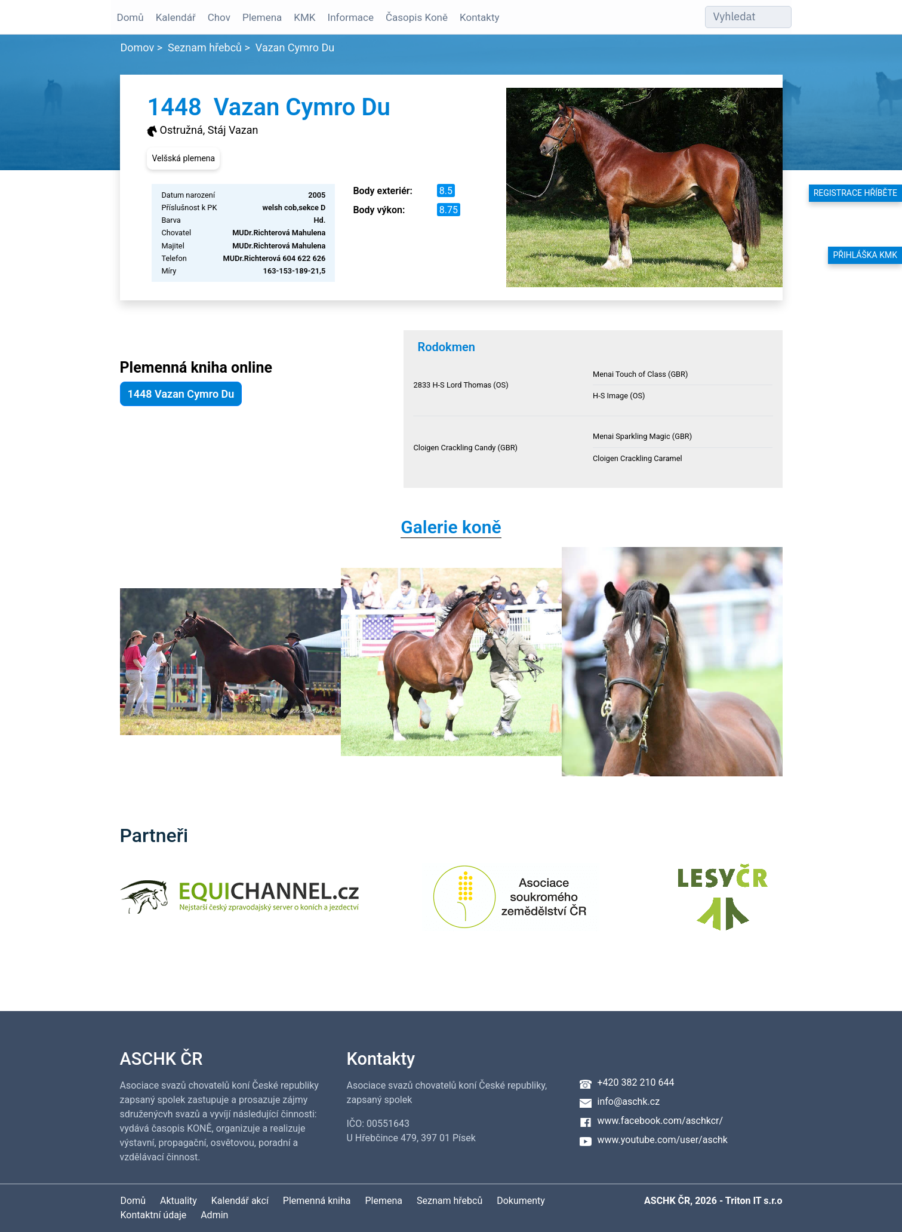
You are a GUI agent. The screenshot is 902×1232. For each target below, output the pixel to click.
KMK (304, 17)
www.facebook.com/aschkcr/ (661, 1120)
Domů (130, 17)
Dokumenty (521, 1200)
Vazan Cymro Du (294, 47)
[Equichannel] (239, 904)
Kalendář (176, 17)
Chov (219, 17)
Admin (214, 1215)
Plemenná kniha (317, 1200)
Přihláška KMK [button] (865, 255)
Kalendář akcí (240, 1200)
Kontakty (480, 17)
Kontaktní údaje (154, 1215)
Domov (138, 47)
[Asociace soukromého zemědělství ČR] (510, 904)
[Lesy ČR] (723, 904)
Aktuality (178, 1200)
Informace (351, 17)
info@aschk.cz (629, 1101)
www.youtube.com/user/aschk (663, 1139)
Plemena (262, 17)
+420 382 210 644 (636, 1082)
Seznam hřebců (205, 47)
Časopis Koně (417, 17)
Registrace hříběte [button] (855, 193)
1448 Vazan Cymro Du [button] (181, 394)
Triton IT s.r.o (754, 1200)
